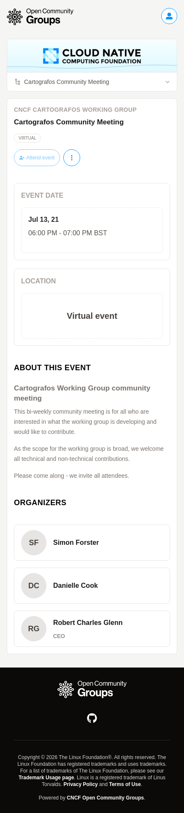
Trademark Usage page (46, 778)
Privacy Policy (80, 784)
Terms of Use (125, 784)
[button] (92, 543)
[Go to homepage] (44, 16)
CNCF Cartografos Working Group (75, 109)
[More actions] (71, 157)
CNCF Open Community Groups (105, 798)
